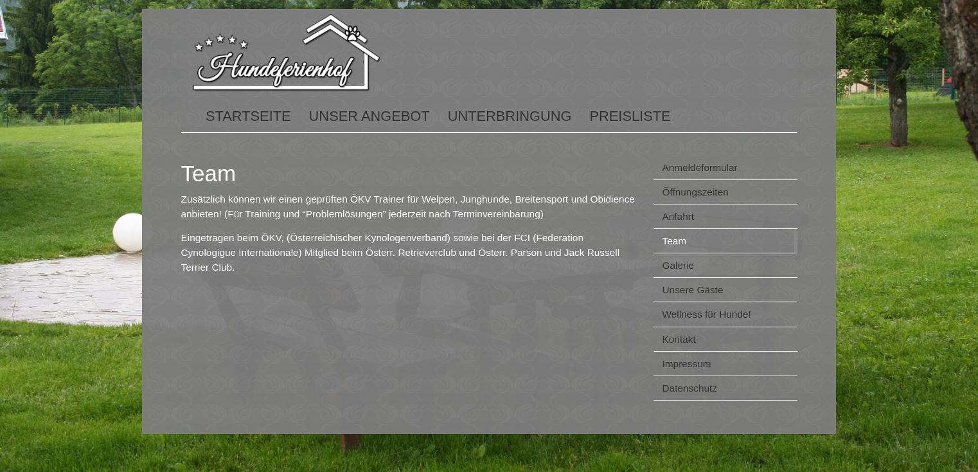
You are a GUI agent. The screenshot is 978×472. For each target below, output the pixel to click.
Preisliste (629, 116)
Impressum (686, 363)
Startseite (248, 116)
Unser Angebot (369, 116)
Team (674, 240)
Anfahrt (678, 216)
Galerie (678, 265)
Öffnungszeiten (695, 191)
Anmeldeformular (700, 167)
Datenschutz (690, 388)
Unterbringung (510, 116)
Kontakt (679, 339)
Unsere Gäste (693, 289)
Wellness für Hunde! (706, 314)
